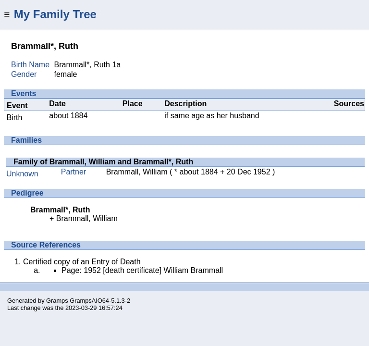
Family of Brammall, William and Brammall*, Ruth (103, 162)
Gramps (57, 300)
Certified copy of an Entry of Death (82, 262)
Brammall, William (137, 172)
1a (116, 65)
